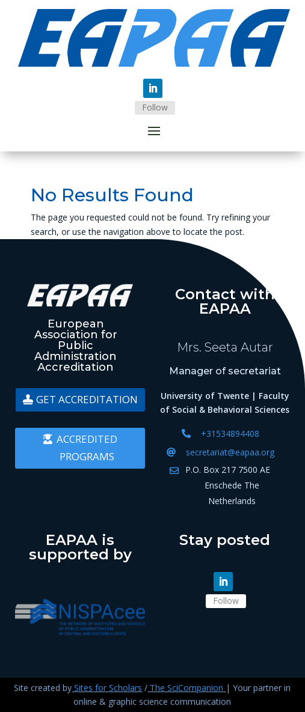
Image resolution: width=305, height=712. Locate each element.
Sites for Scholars (108, 687)
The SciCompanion (186, 687)
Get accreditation (87, 399)
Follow (155, 107)
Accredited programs (87, 447)
